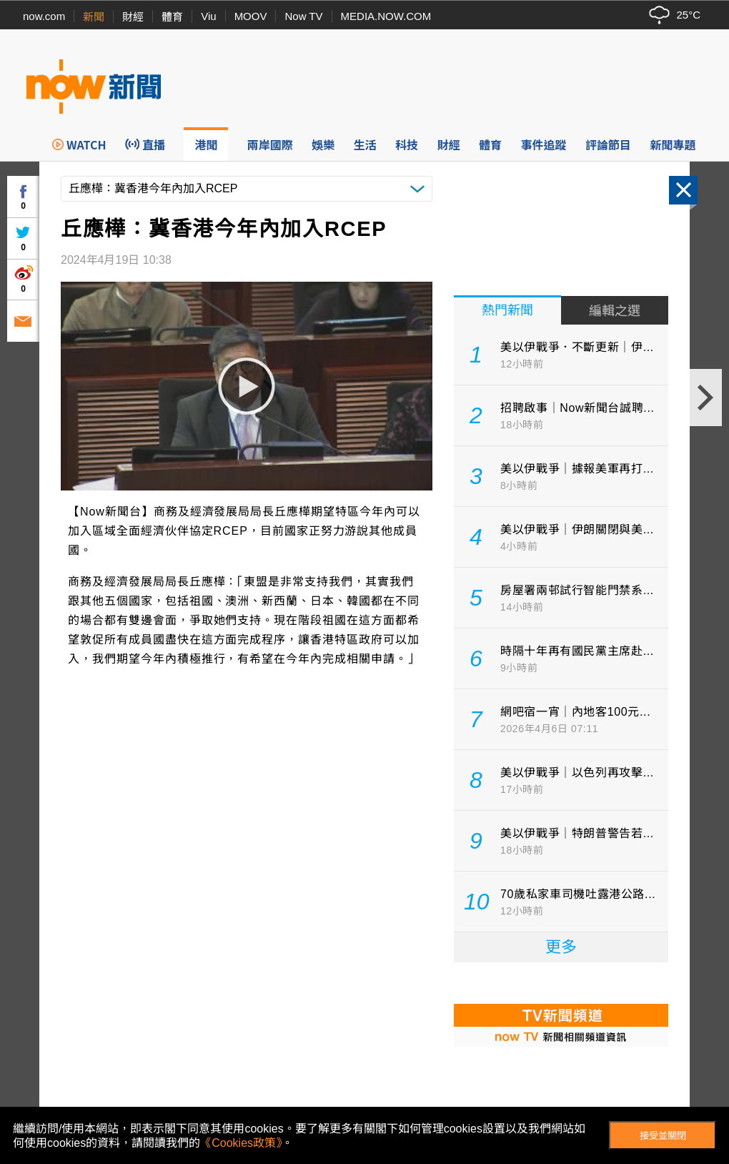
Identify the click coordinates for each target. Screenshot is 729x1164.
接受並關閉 (663, 1135)
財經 (133, 17)
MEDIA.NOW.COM (386, 16)
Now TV (303, 16)
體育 (172, 17)
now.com (44, 16)
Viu (208, 16)
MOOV (250, 16)
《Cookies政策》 (241, 1143)
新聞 (93, 17)
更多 (561, 947)
